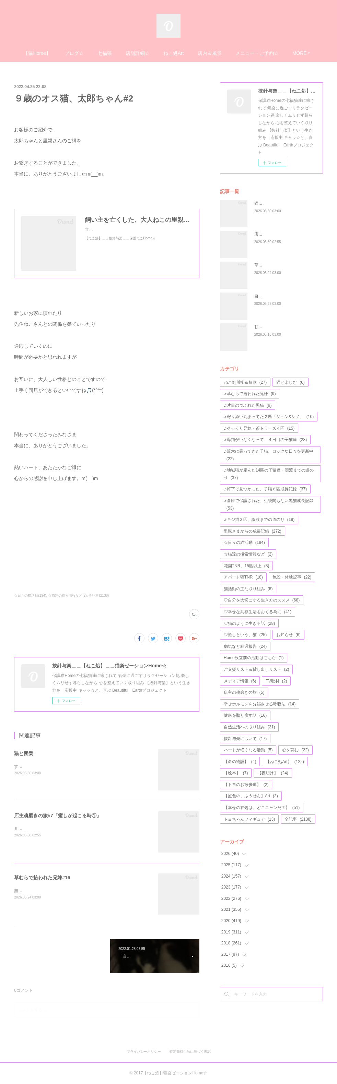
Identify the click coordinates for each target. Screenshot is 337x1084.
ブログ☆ (74, 53)
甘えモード (264, 326)
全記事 (298, 819)
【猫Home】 (36, 53)
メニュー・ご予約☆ (257, 53)
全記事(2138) (99, 595)
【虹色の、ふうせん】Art (251, 796)
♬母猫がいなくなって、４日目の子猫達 (265, 439)
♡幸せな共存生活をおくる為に (257, 611)
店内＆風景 (210, 53)
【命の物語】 (240, 761)
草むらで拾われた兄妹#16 (42, 877)
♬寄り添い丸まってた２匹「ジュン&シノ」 (269, 416)
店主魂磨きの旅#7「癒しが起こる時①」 (57, 815)
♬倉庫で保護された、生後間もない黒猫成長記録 (268, 504)
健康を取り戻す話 (245, 715)
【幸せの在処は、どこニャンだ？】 (262, 807)
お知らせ (288, 634)
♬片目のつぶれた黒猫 (248, 405)
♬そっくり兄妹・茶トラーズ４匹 (259, 428)
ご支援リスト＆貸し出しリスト (256, 669)
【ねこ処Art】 (285, 761)
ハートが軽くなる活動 (248, 750)
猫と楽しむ (290, 382)
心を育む (295, 750)
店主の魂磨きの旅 (244, 692)
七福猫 (104, 53)
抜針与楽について (245, 738)
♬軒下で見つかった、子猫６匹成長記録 (265, 489)
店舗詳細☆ (138, 53)
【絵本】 (236, 773)
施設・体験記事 (291, 577)
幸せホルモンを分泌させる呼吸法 (259, 704)
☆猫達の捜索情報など (248, 554)
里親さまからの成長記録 (252, 531)
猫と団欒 (23, 753)
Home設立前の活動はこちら (254, 657)
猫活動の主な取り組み (248, 588)
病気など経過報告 (245, 646)
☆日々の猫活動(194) (30, 595)
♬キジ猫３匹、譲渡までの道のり (259, 519)
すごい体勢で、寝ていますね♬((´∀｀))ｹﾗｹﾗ (53, 766)
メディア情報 (240, 681)
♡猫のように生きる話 (249, 623)
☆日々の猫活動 (244, 542)
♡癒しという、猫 (245, 634)
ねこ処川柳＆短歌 (245, 382)
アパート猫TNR (243, 577)
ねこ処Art (173, 53)
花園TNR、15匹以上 (246, 565)
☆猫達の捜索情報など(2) (67, 595)
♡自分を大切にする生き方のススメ (262, 600)
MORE (299, 53)
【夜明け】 (272, 773)
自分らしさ (264, 296)
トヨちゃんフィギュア (249, 819)
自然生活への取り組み (249, 727)
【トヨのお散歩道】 (246, 784)
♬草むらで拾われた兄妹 (250, 393)
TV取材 (276, 681)
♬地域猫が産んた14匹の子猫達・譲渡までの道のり (269, 474)
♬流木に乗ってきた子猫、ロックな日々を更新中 (268, 455)
